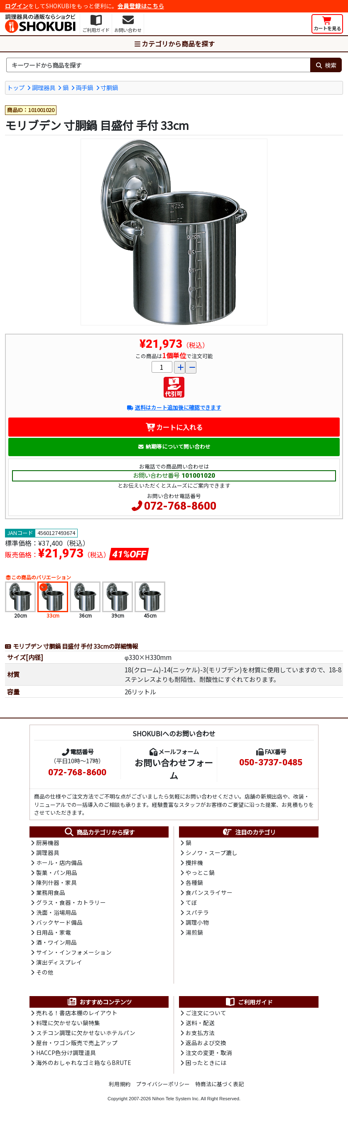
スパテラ (197, 914)
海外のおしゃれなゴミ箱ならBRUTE (83, 1066)
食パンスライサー (209, 894)
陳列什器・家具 (56, 884)
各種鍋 (194, 884)
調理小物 (197, 925)
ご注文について (206, 1015)
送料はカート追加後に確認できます (174, 408)
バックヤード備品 (59, 925)
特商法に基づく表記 (219, 1088)
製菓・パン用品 (56, 874)
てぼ (191, 904)
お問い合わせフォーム (174, 769)
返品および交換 (206, 1046)
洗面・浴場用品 (56, 914)
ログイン (16, 6)
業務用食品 (50, 894)
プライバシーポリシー (163, 1088)
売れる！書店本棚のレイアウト (77, 1015)
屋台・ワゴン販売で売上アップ (77, 1046)
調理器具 (43, 87)
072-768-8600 (180, 506)
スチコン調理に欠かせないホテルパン (85, 1036)
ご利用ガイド (249, 1005)
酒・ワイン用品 (56, 944)
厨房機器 (47, 843)
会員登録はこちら (141, 6)
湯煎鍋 (194, 935)
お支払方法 (200, 1036)
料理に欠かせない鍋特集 (68, 1026)
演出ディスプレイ (59, 965)
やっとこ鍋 (200, 874)
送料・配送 (200, 1026)
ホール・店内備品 (59, 864)
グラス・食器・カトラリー (71, 904)
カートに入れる (174, 427)
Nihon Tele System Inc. (176, 1102)
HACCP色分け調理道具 (66, 1056)
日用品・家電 (53, 935)
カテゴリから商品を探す (174, 44)
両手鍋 (84, 87)
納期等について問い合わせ (174, 447)
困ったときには (206, 1066)
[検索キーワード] (158, 65)
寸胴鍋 (109, 87)
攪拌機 (194, 864)
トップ (16, 87)
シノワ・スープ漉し (212, 854)
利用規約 (119, 1088)
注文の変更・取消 (209, 1056)
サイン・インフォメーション (74, 955)
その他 (45, 975)
